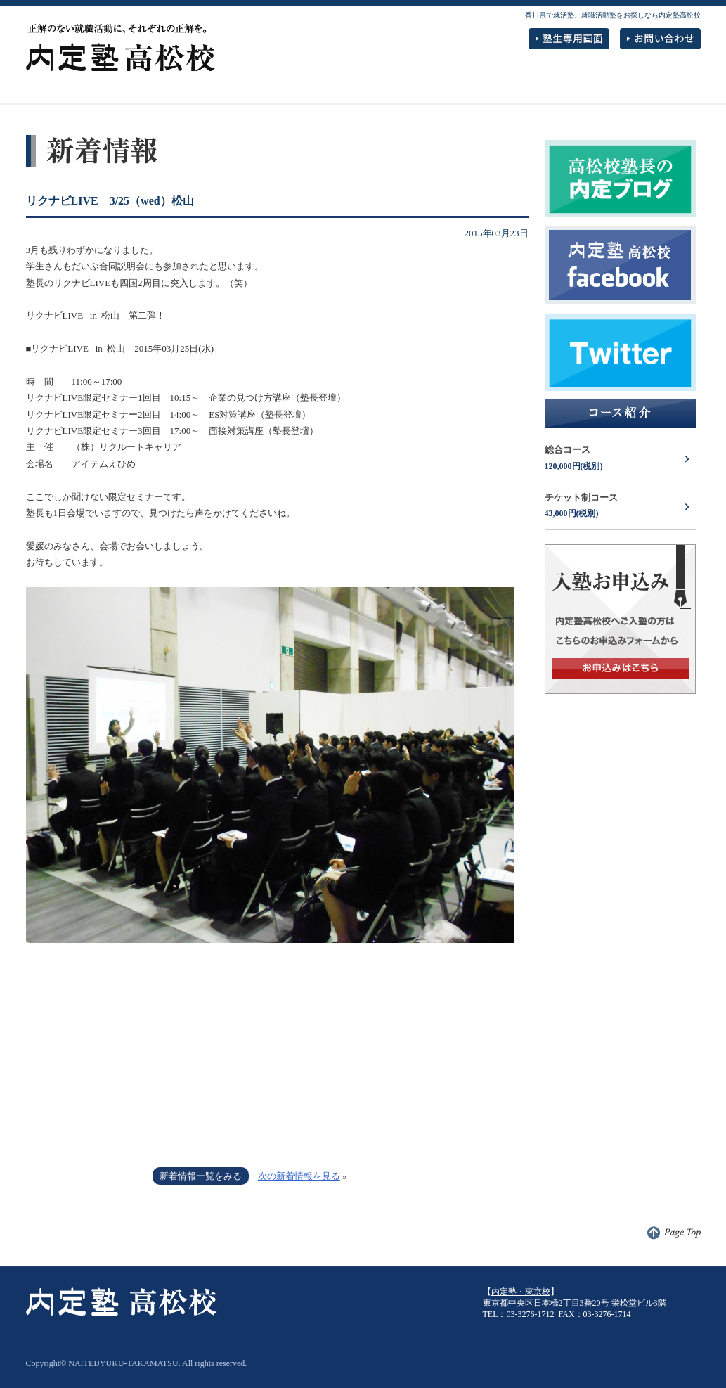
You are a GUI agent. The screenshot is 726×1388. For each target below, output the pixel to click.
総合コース (620, 459)
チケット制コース (620, 507)
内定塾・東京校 (520, 1292)
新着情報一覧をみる (201, 1176)
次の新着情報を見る (299, 1176)
